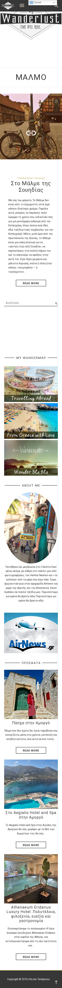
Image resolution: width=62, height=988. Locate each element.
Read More (31, 750)
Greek (35, 3)
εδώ (32, 596)
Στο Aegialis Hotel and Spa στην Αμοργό (31, 815)
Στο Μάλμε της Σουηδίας (31, 186)
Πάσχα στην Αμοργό (31, 723)
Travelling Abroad (25, 178)
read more (31, 283)
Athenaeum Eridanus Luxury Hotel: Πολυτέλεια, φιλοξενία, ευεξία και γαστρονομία (31, 914)
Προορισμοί (39, 178)
